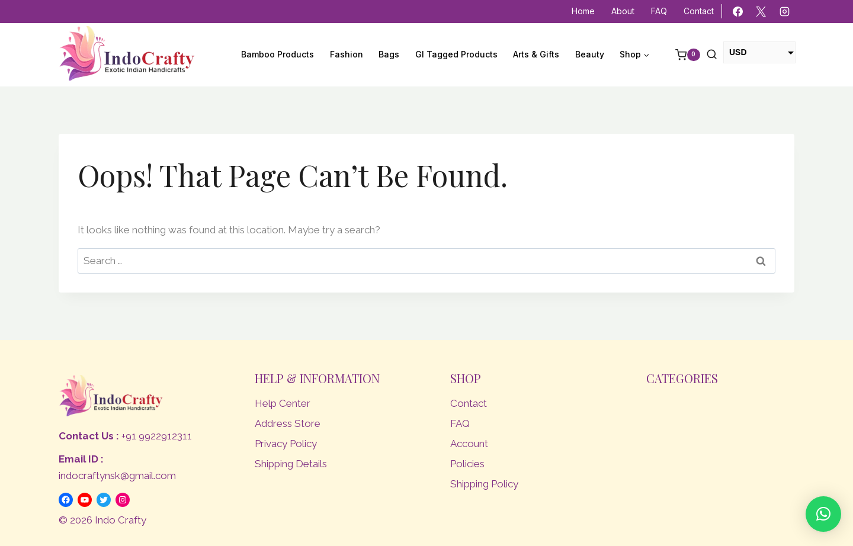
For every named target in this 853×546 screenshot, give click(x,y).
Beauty (589, 54)
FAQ (659, 11)
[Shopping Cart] (681, 55)
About (622, 11)
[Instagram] (784, 12)
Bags (389, 54)
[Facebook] (738, 12)
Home (583, 11)
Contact (699, 11)
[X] (761, 12)
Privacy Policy (286, 443)
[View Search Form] (711, 54)
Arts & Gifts (536, 54)
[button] (823, 514)
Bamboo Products (277, 54)
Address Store (287, 423)
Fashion (346, 54)
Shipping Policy (484, 484)
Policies (467, 464)
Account (469, 443)
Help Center (282, 403)
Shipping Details (291, 464)
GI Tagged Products (456, 54)
